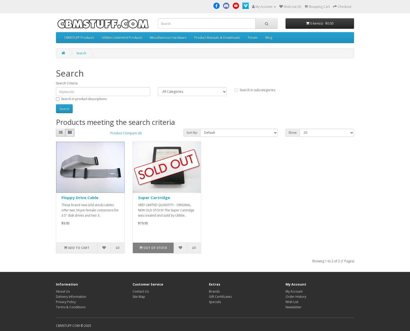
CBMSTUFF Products (79, 37)
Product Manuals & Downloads (217, 37)
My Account (294, 291)
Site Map (139, 296)
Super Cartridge (154, 197)
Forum (253, 37)
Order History (296, 296)
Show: (292, 132)
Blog (268, 37)
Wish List (292, 302)
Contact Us (141, 291)
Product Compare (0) (125, 133)
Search (81, 53)
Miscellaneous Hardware (168, 37)
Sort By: (192, 132)
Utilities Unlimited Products (122, 37)
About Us (63, 291)
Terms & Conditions (71, 307)
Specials (215, 302)
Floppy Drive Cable (79, 197)
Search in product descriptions (81, 99)
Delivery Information (71, 296)
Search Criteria (67, 83)
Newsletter (293, 307)
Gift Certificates (220, 296)
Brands (214, 291)
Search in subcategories (255, 90)
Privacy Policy (66, 302)
